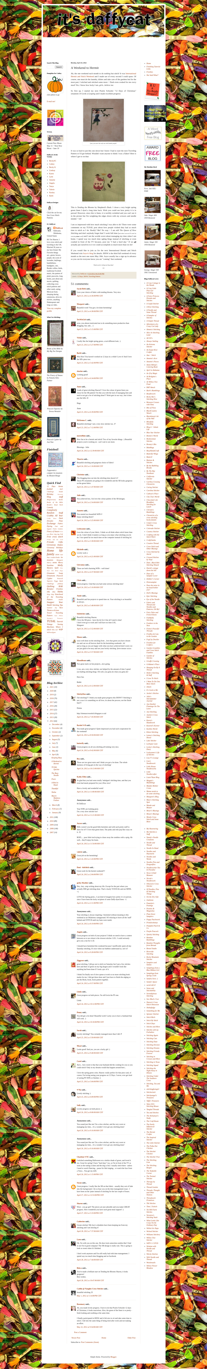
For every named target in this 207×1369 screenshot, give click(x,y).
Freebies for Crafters (151, 644)
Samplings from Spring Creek (152, 974)
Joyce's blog (88, 253)
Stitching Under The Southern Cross (152, 1078)
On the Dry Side (152, 897)
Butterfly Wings (152, 454)
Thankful (54, 789)
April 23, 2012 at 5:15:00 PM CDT (90, 329)
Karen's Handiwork (150, 721)
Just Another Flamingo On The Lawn (153, 706)
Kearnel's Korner (153, 726)
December (56, 724)
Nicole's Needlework (150, 879)
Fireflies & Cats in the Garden (152, 635)
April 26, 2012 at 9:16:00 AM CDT (90, 1131)
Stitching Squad (152, 1065)
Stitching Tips (57, 605)
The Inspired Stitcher (151, 1138)
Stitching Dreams (152, 1048)
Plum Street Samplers (150, 915)
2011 (52, 817)
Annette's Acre (151, 358)
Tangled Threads (152, 1109)
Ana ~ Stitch (151, 355)
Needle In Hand (152, 848)
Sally (79, 1105)
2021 (52, 687)
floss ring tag (54, 534)
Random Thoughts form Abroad (153, 944)
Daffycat (83, 274)
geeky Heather (82, 883)
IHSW (86, 276)
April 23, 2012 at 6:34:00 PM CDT (90, 378)
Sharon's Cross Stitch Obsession (152, 1003)
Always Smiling (152, 341)
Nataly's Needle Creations (152, 838)
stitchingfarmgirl (152, 1089)
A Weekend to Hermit (56, 762)
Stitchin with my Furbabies (152, 1031)
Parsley (52, 193)
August (55, 739)
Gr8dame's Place (152, 664)
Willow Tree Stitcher (150, 1239)
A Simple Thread (152, 321)
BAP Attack (150, 387)
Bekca (79, 1268)
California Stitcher (150, 478)
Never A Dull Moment (151, 874)
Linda (79, 992)
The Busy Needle (55, 774)
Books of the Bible (55, 502)
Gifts (61, 542)
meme (55, 563)
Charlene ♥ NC (83, 1157)
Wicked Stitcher (152, 1231)
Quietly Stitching (152, 935)
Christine (80, 475)
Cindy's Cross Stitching (151, 524)
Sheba (60, 591)
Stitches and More (153, 1027)
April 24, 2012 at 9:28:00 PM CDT (90, 952)
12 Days (80, 276)
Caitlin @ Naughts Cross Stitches (90, 1289)
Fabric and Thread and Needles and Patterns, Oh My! (153, 606)
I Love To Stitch (152, 678)
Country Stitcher (152, 532)
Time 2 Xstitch (151, 1207)
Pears (53, 779)
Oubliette (149, 900)
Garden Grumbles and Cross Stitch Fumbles (153, 650)
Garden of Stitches (150, 657)
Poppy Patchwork (153, 920)
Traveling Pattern (94, 276)
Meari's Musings (152, 811)
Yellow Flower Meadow (151, 1267)
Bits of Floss (151, 408)
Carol (79, 1061)
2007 (52, 832)
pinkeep (60, 584)
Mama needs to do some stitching (153, 792)
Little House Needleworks (151, 768)
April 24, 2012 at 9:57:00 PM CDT (90, 983)
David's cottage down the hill (152, 569)
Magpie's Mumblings (150, 782)
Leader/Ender (55, 557)
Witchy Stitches (152, 1254)
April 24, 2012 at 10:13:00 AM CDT (90, 769)
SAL (48, 592)
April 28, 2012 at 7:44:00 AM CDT (90, 1260)
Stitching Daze (151, 1042)
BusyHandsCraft (152, 451)
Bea (78, 759)
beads (61, 492)
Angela (80, 932)
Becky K (52, 167)
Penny (79, 1012)
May (54, 751)
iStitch (148, 687)
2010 (52, 821)
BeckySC (52, 161)
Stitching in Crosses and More (153, 1058)
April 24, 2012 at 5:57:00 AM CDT (90, 652)
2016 (52, 706)
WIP (61, 629)
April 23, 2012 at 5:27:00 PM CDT (90, 345)
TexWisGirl (81, 320)
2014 (52, 714)
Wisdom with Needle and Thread (151, 1248)
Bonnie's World (152, 436)
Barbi (79, 353)
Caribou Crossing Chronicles (153, 483)
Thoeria (80, 459)
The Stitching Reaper (151, 1166)
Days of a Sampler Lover (152, 575)
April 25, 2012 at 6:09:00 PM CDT (90, 1097)
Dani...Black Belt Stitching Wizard (152, 564)
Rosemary (81, 1304)
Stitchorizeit (151, 1092)
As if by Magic (151, 373)
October (55, 732)
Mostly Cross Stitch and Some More (152, 819)
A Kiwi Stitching (152, 307)
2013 (52, 717)
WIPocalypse (51, 632)
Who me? (55, 630)
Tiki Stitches (151, 1203)
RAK (61, 586)
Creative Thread (152, 543)
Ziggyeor (80, 961)
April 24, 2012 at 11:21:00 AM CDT (90, 815)
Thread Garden (152, 1187)
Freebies (149, 72)
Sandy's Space (151, 982)
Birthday (50, 494)
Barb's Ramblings (153, 391)
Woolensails (150, 1263)
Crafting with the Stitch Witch (152, 536)
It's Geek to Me (152, 690)
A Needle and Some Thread (151, 311)
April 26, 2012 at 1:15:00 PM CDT (90, 1174)
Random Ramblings (150, 939)
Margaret (81, 304)
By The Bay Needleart (150, 472)
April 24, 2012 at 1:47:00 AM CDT (90, 487)
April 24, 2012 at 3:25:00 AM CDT (90, 520)
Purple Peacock (152, 931)
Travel (49, 613)
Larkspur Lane (152, 744)
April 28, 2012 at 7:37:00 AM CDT (90, 1231)
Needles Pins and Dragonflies (152, 863)
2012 (52, 721)
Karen (51, 174)
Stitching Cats (151, 1038)
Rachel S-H (81, 725)
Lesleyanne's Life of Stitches (152, 754)
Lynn (79, 1240)
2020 (52, 691)
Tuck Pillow (58, 615)
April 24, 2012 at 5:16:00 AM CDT (90, 587)
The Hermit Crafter (150, 1133)
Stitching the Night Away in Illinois (151, 1070)
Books (61, 500)
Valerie (52, 190)
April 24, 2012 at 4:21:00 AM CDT (90, 557)
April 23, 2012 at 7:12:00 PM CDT (90, 428)
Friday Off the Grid (55, 539)
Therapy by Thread (150, 1183)
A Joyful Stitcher (152, 304)
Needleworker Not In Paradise (153, 869)
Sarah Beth (81, 289)
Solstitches (81, 614)
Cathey (52, 164)
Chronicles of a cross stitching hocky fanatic (152, 517)
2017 (52, 702)
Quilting (50, 586)
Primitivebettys (152, 923)
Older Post (132, 1338)
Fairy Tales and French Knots (152, 613)
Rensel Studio (151, 949)
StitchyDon (81, 694)
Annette (80, 511)
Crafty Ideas (52, 518)
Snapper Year (55, 602)
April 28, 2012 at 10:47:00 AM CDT (90, 1280)
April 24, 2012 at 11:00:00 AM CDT (90, 792)
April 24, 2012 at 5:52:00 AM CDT (90, 629)
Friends (50, 542)
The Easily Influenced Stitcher (150, 1126)
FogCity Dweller (152, 640)
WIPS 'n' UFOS (152, 1243)
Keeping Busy (56, 758)
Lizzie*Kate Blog (152, 777)
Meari (79, 1046)
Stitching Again (152, 1035)
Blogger (113, 1357)
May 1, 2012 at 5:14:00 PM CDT (89, 1296)
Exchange (51, 523)
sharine (80, 371)
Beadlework (150, 394)
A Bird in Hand (54, 784)
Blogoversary (51, 500)
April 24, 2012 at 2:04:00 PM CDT (90, 874)
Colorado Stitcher (153, 528)
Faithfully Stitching (150, 619)
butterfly (80, 743)
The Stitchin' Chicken (151, 1152)
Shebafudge (150, 1008)
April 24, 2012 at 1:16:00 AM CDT (90, 466)
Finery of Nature (53, 531)
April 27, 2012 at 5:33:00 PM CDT (90, 1213)
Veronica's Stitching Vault (151, 1216)
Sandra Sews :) (152, 979)
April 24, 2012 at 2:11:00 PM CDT (90, 903)
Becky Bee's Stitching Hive (151, 398)
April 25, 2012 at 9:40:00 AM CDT (90, 1053)
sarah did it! (151, 985)
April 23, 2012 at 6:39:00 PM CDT (90, 412)
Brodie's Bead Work (55, 505)
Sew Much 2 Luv (152, 999)
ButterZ (149, 457)
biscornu (60, 494)
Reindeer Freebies (55, 589)
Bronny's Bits (151, 444)
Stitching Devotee (153, 1045)
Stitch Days (150, 1024)
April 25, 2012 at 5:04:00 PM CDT (90, 1082)
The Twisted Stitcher (150, 1177)
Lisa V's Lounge (152, 758)
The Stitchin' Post (153, 1157)
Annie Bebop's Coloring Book (152, 366)
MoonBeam (81, 660)
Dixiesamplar (151, 582)
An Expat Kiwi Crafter (151, 351)
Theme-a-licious (53, 610)
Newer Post (76, 1338)
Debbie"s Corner (152, 579)
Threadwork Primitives (151, 1199)
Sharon (80, 1203)
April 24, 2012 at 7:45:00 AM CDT (90, 717)
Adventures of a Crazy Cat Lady (152, 325)
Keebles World (151, 729)
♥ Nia (79, 1090)
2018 (52, 698)
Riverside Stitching (150, 953)
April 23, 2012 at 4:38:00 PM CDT (90, 311)
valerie (79, 852)
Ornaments (51, 576)
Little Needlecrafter (151, 773)
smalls (61, 600)
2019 (52, 695)
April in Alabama (152, 370)
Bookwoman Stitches (151, 440)
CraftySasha (151, 540)
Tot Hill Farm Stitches (151, 1211)
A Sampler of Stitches (151, 316)
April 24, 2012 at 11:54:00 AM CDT (90, 844)
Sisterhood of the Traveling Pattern (55, 597)
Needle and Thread (150, 844)
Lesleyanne (81, 529)
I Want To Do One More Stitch (153, 683)
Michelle (80, 549)
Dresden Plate (55, 521)
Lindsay (52, 170)
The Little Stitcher (153, 1143)
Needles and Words (151, 858)
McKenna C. (82, 420)
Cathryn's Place (152, 494)
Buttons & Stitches (150, 461)
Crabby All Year (55, 515)
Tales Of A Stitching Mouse (152, 1105)
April (54, 755)
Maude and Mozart (150, 806)
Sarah (79, 1030)
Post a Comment (80, 1332)
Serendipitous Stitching (151, 995)
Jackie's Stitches (152, 693)
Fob (61, 534)
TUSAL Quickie (55, 768)
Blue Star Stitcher (153, 433)
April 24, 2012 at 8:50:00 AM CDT (90, 735)
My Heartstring (152, 829)
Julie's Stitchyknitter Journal (151, 699)
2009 (52, 825)
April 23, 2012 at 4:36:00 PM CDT (90, 296)
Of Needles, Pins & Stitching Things (152, 891)
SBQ (53, 592)
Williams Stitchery (153, 1235)
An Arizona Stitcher (150, 345)
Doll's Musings (152, 593)
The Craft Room (152, 1121)
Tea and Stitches (152, 1113)
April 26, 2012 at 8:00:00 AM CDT (90, 1112)
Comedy (50, 507)
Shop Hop (50, 594)
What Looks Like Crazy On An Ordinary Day (152, 1223)
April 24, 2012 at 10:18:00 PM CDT (90, 1022)
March (54, 805)
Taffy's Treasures (152, 1101)
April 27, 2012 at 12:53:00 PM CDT (90, 1195)
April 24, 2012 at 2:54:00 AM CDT (90, 502)
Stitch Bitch (150, 1017)
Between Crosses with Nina (152, 403)
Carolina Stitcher (152, 491)
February (55, 809)
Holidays (59, 548)
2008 (52, 829)
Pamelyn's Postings (150, 904)
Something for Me (153, 1011)
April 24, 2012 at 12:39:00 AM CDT (90, 451)
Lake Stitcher (151, 741)
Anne (79, 387)
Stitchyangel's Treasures (151, 1096)
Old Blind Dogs (57, 570)
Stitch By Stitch (152, 1020)
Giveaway (51, 545)
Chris (79, 580)
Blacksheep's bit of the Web (152, 417)
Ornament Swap (55, 573)
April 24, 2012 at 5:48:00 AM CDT (90, 606)
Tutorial (60, 622)
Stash (49, 605)
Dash (61, 518)
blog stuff (55, 497)
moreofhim (81, 436)
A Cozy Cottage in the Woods (153, 284)
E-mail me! (51, 101)
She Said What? (152, 75)
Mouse (79, 637)
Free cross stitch (55, 536)
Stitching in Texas (153, 1062)
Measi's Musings (152, 814)
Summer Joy (52, 608)
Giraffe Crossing (152, 661)
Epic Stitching (151, 596)
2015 (52, 710)
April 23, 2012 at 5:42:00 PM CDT (90, 363)
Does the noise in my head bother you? (152, 587)
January (55, 813)
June (54, 747)
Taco (61, 608)
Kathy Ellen (82, 777)
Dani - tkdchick (83, 867)
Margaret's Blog (152, 797)
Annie (79, 596)
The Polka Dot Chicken (151, 1147)
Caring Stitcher (152, 487)
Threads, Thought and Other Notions (153, 1192)
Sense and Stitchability (151, 989)
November (56, 728)
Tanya (51, 186)
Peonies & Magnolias (150, 910)
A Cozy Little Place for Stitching (151, 290)
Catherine (81, 1222)
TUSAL (51, 621)
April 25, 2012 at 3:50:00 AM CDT (90, 1038)
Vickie (79, 338)
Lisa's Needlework (150, 762)
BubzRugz (150, 448)
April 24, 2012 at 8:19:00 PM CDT (90, 924)
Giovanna (81, 565)
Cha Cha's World (152, 497)
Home (104, 1338)
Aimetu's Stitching (153, 329)
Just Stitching (151, 712)
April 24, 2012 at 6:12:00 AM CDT (90, 686)
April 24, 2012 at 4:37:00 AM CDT (90, 572)
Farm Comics (58, 529)
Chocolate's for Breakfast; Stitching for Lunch (152, 503)
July (54, 743)
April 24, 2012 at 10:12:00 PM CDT (90, 1004)
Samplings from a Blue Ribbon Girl (153, 969)
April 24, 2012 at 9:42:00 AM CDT (90, 750)
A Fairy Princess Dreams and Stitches (152, 298)
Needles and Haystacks (151, 852)
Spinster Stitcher (152, 1014)
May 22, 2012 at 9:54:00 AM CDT (90, 1327)
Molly (60, 565)
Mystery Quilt (53, 568)
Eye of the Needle (153, 599)
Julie (79, 495)
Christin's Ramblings (150, 511)
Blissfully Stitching (149, 423)
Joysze (79, 823)
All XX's (149, 338)
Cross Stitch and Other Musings (152, 548)
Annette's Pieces (152, 362)
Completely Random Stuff (55, 511)
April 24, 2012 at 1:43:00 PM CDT (90, 859)
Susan (79, 1183)
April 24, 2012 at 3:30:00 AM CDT (90, 541)
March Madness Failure (55, 798)
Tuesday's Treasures (55, 618)
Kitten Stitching (152, 732)
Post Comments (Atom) (90, 1342)
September (56, 736)
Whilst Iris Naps (152, 1228)
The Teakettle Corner (151, 1172)
